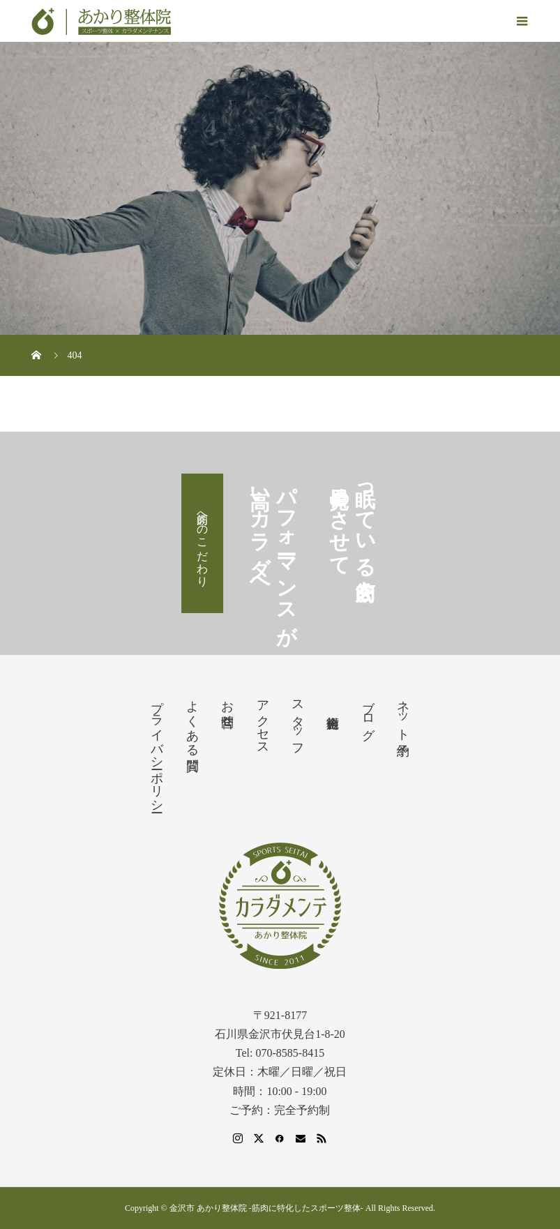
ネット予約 (403, 713)
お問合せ (227, 706)
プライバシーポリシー (157, 749)
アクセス (263, 720)
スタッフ (298, 721)
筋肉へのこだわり (203, 543)
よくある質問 (192, 721)
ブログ (368, 713)
